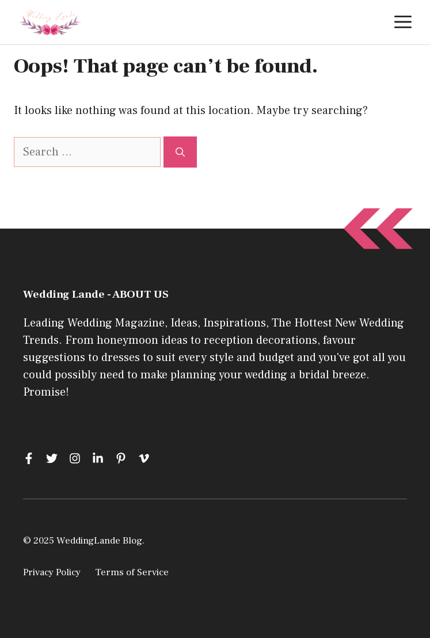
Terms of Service (132, 572)
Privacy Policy (52, 572)
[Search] (180, 152)
